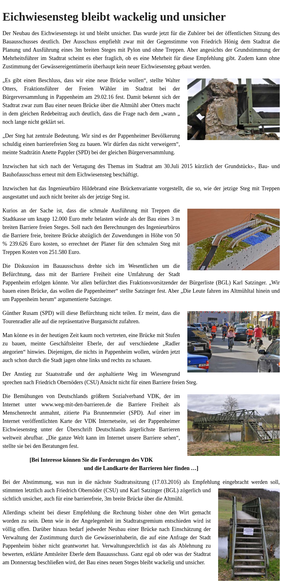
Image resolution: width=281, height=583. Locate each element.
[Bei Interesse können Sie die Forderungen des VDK (91, 460)
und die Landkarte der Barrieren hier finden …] (141, 468)
